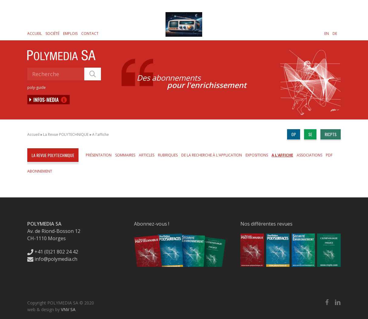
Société (52, 33)
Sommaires (125, 155)
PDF (329, 155)
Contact (90, 33)
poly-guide (36, 87)
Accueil (34, 33)
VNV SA (68, 309)
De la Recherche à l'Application (211, 155)
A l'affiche (100, 134)
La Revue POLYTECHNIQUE (66, 134)
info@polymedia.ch (52, 259)
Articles (146, 155)
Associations (309, 155)
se (310, 134)
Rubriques (168, 155)
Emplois (70, 33)
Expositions (257, 155)
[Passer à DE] (335, 33)
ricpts (330, 134)
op (293, 134)
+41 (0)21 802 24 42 (52, 251)
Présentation (99, 155)
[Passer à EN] (326, 33)
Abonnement (39, 171)
